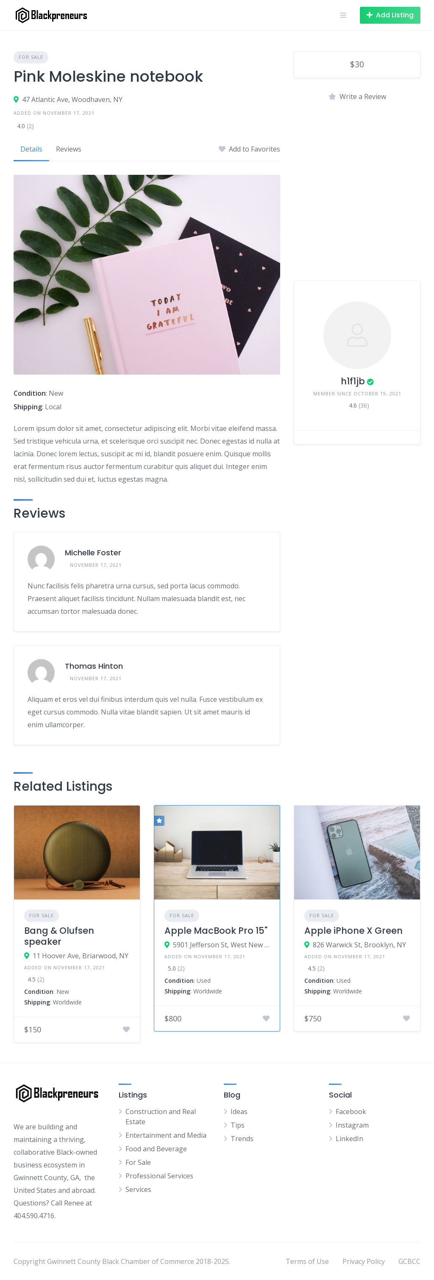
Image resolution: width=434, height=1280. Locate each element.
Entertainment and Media (165, 1135)
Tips (238, 1125)
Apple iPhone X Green (353, 930)
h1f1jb (353, 381)
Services (138, 1189)
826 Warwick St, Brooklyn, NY (359, 944)
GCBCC (409, 1261)
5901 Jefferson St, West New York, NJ (221, 944)
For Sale (31, 57)
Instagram (352, 1125)
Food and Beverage (156, 1148)
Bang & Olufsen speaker (59, 936)
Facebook (351, 1111)
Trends (242, 1138)
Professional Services (159, 1176)
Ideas (239, 1111)
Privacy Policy (363, 1261)
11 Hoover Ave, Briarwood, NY (80, 955)
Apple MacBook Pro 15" (215, 930)
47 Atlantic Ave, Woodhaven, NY (72, 99)
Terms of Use (307, 1261)
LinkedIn (349, 1138)
